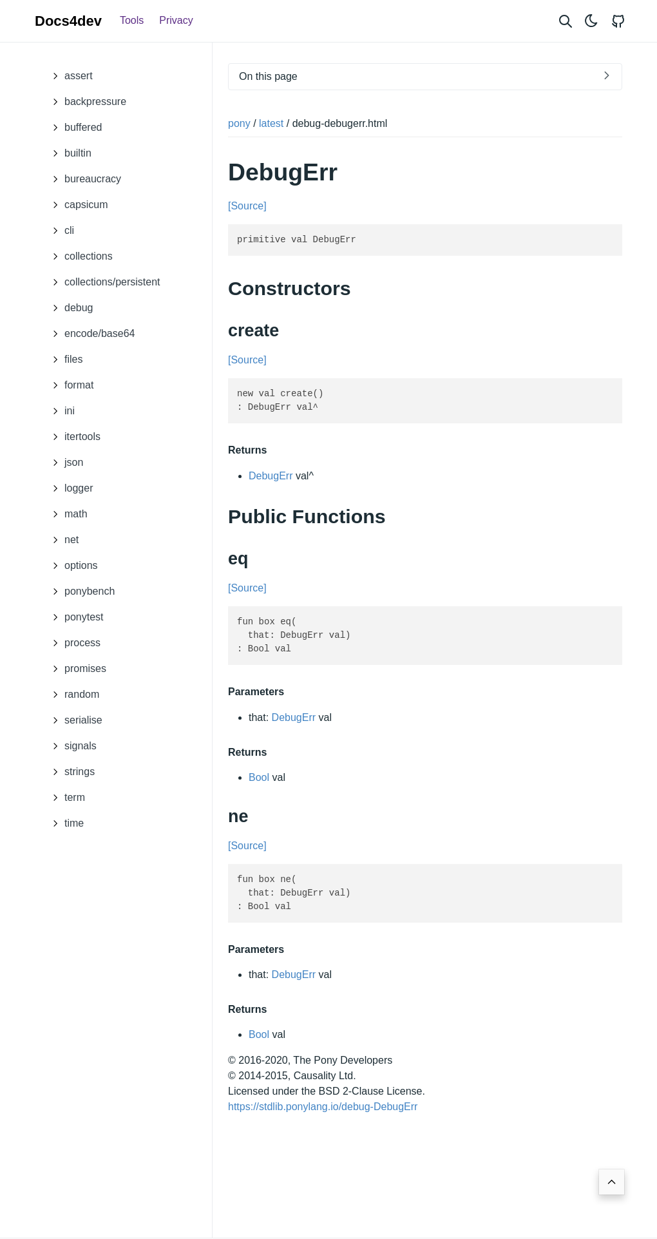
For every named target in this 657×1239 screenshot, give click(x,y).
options (71, 566)
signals (71, 746)
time (64, 823)
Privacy (176, 20)
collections (79, 256)
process (72, 643)
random (72, 694)
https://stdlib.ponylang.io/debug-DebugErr (322, 1106)
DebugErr (270, 475)
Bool (259, 777)
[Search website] (565, 21)
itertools (72, 437)
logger (69, 488)
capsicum (76, 205)
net (62, 540)
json (64, 462)
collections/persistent (102, 282)
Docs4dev (68, 21)
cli (59, 231)
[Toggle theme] (591, 21)
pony (239, 123)
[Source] (247, 205)
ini (60, 411)
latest (271, 123)
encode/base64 (90, 334)
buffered (73, 127)
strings (70, 772)
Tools (132, 20)
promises (75, 669)
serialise (73, 720)
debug (69, 308)
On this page (268, 76)
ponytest (74, 617)
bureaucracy (83, 179)
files (63, 359)
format (69, 385)
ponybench (80, 591)
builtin (68, 153)
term (65, 798)
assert (69, 76)
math (66, 514)
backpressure (85, 102)
